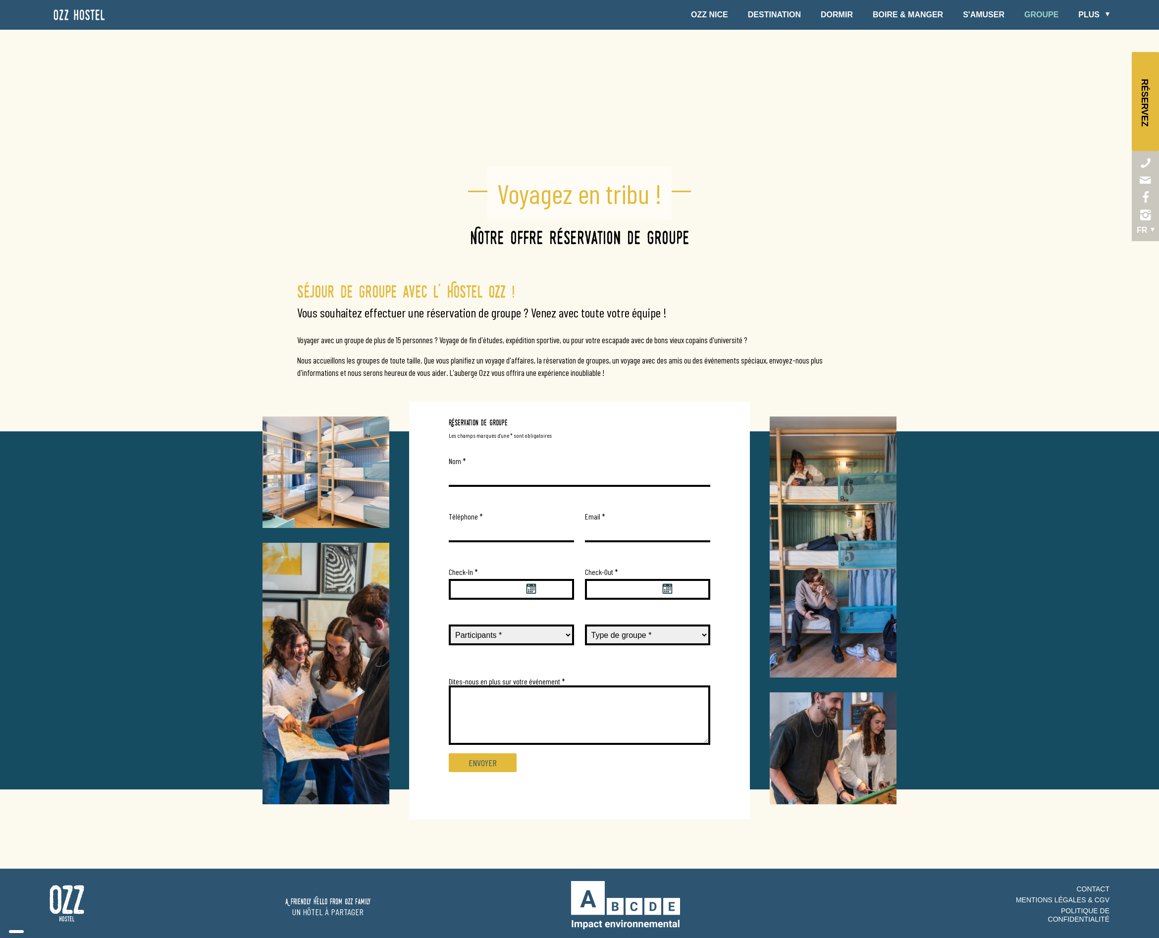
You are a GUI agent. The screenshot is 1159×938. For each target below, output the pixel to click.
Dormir (837, 15)
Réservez (1145, 103)
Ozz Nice (709, 15)
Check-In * (463, 571)
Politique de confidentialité (1078, 915)
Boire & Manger (908, 15)
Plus (1089, 15)
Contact (1092, 889)
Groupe (1041, 15)
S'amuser (983, 15)
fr (1142, 230)
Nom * (457, 461)
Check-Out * (601, 571)
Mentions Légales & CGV (1062, 900)
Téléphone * (466, 516)
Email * (595, 516)
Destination (774, 15)
